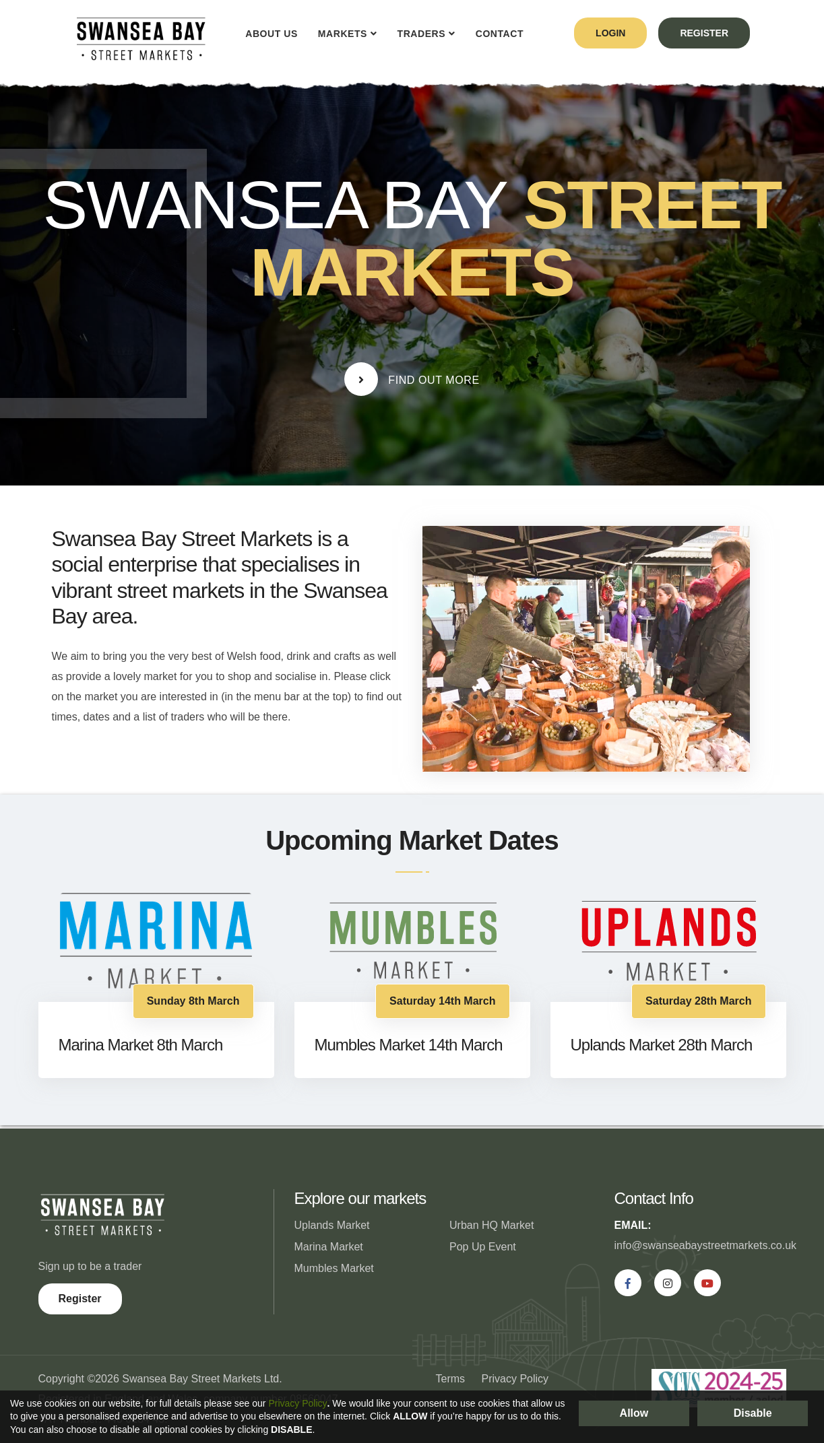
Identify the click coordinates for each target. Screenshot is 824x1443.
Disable (753, 1413)
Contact (500, 33)
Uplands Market (332, 1225)
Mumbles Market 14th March (409, 1045)
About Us (271, 33)
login (610, 33)
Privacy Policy (515, 1378)
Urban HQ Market (491, 1225)
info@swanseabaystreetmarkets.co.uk (705, 1245)
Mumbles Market (334, 1268)
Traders (422, 33)
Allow (634, 1413)
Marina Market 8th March (141, 1045)
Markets (342, 33)
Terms (451, 1378)
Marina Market (328, 1246)
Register (80, 1298)
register (704, 33)
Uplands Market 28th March (662, 1045)
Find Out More (412, 379)
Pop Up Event (482, 1246)
